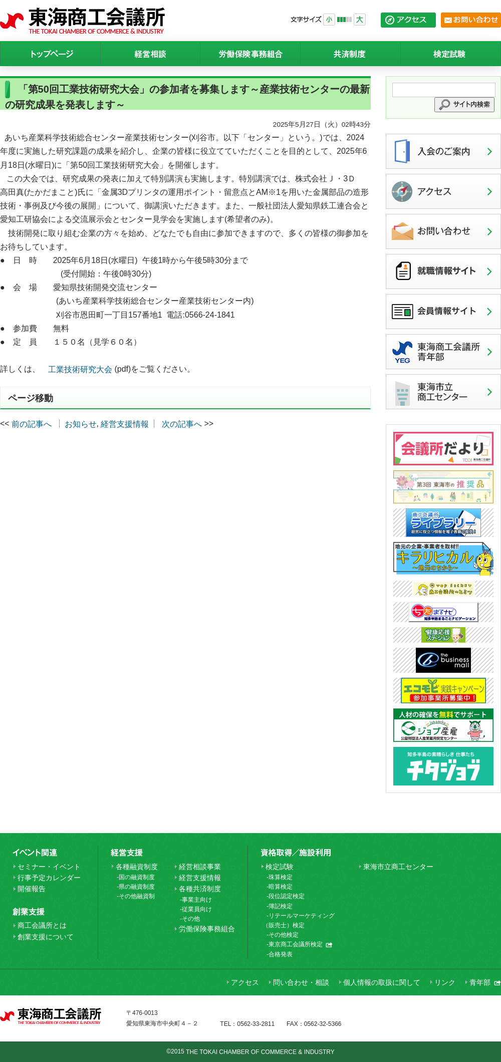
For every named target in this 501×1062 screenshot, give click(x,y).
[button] (464, 104)
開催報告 (32, 889)
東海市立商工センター (398, 867)
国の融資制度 (137, 877)
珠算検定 (281, 877)
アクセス (245, 982)
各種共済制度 (200, 889)
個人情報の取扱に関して (381, 982)
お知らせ (81, 424)
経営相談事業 (200, 867)
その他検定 (284, 934)
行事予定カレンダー (49, 878)
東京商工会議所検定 (301, 944)
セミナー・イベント (49, 867)
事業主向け (197, 899)
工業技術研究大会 (80, 370)
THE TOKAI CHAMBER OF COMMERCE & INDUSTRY (260, 1051)
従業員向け (197, 909)
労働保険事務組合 (207, 929)
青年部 (485, 982)
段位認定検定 (287, 896)
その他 (191, 918)
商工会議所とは (42, 925)
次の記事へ (182, 424)
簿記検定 (281, 906)
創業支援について (46, 937)
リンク (444, 982)
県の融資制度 (137, 886)
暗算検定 (281, 886)
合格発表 (281, 954)
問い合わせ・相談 (301, 982)
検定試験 (280, 867)
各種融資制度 (137, 867)
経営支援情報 (125, 424)
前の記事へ (32, 424)
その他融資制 (137, 896)
